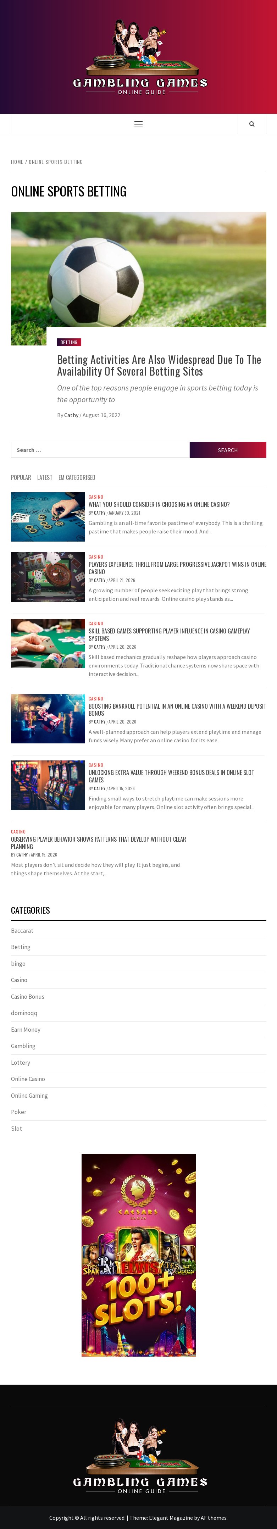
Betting (69, 342)
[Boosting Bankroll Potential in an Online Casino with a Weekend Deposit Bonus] (48, 717)
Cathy (71, 415)
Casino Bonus (27, 997)
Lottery (20, 1063)
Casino (96, 497)
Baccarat (22, 931)
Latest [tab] (44, 477)
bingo (18, 964)
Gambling (23, 1046)
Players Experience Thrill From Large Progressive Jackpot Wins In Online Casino (177, 568)
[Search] (252, 124)
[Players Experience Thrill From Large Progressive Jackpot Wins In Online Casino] (48, 576)
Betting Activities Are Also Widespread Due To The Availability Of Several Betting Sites (159, 365)
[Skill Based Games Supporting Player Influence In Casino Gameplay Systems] (48, 643)
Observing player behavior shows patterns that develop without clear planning (98, 843)
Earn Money (25, 1030)
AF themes (214, 1517)
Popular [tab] (21, 477)
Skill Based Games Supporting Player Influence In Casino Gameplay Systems (169, 635)
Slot (16, 1128)
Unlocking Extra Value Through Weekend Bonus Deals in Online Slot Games (171, 776)
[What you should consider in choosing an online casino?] (48, 516)
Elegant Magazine (171, 1517)
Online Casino (28, 1079)
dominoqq (24, 1013)
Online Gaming (29, 1095)
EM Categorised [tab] (77, 477)
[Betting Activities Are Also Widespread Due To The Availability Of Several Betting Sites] (138, 277)
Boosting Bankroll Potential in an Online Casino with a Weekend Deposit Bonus (177, 710)
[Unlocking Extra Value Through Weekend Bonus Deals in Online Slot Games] (48, 784)
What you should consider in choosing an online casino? (159, 504)
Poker (18, 1112)
